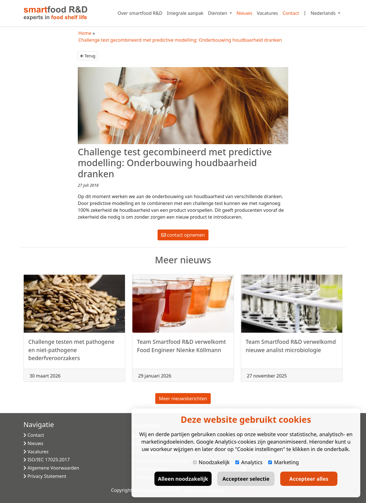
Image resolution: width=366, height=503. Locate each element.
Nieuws (244, 13)
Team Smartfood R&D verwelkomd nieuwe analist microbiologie (291, 349)
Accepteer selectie (245, 478)
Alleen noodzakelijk (183, 478)
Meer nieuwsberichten (183, 398)
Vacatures (267, 13)
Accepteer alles (308, 478)
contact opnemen (183, 235)
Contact (291, 13)
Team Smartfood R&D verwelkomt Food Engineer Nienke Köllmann (181, 349)
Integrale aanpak (185, 13)
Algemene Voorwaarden (51, 468)
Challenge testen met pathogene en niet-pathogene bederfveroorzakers (71, 353)
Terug (87, 56)
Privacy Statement (44, 476)
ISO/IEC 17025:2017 (46, 459)
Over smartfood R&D (140, 13)
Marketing (283, 462)
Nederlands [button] (324, 13)
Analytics (248, 462)
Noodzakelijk (211, 462)
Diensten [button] (218, 13)
